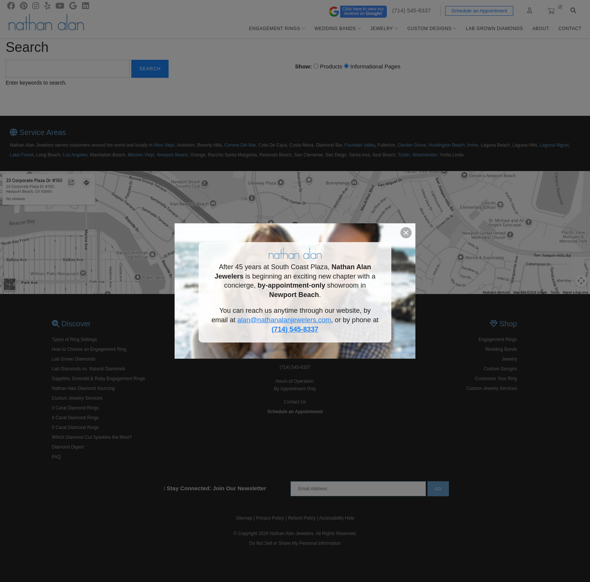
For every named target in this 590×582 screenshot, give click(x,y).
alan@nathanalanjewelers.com (284, 320)
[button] (406, 232)
